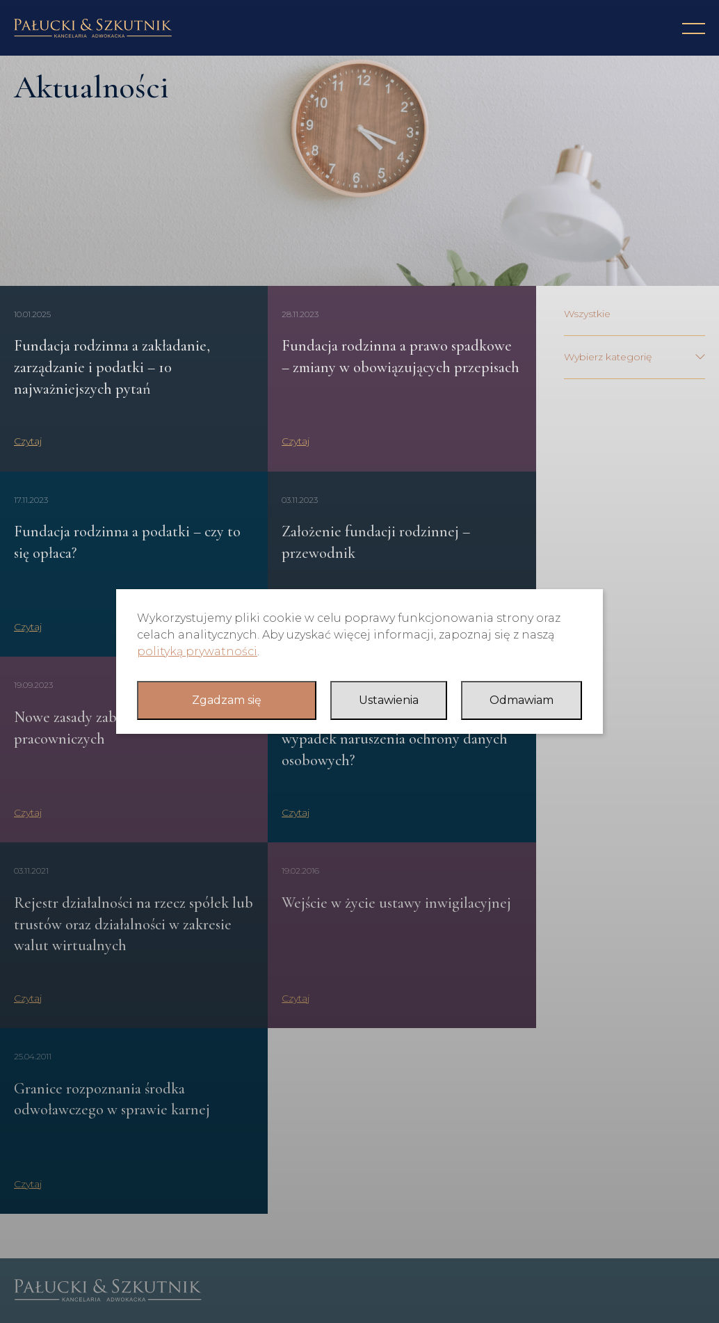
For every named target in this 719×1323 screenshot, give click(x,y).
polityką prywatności (197, 651)
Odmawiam (522, 700)
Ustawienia (389, 700)
